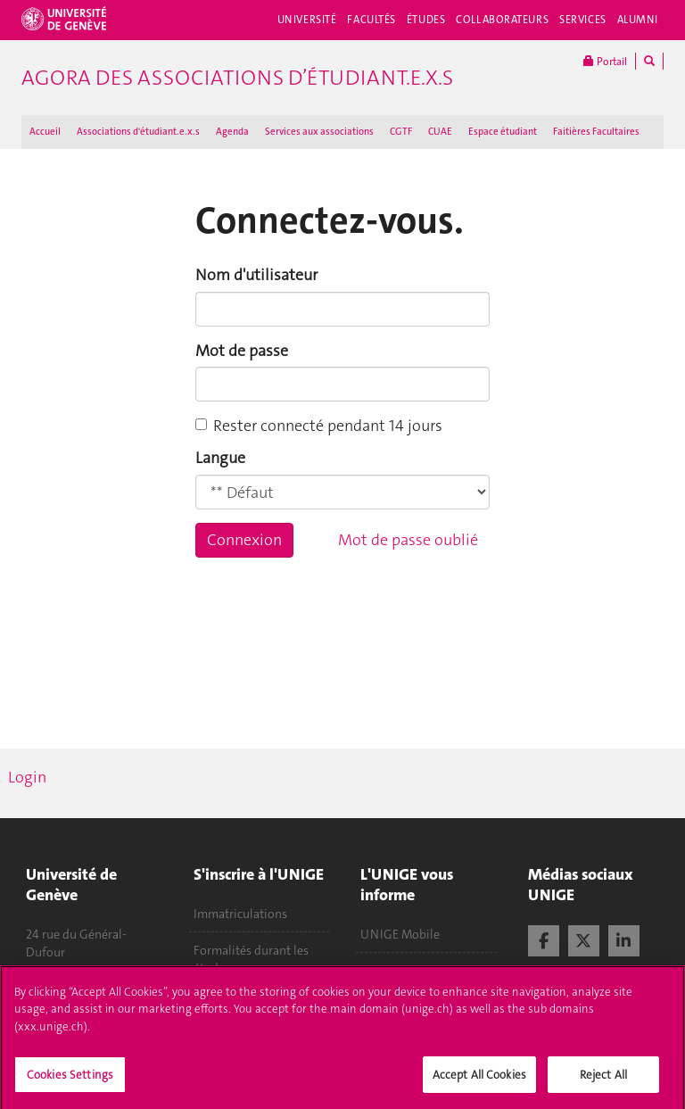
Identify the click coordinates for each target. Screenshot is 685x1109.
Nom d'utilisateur (256, 275)
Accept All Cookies (479, 1080)
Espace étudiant (502, 131)
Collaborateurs (502, 19)
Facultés (371, 19)
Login (27, 777)
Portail (605, 61)
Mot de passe (241, 350)
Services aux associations (319, 131)
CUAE (440, 131)
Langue (220, 457)
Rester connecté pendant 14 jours (318, 425)
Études (426, 19)
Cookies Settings (70, 1080)
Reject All (603, 1080)
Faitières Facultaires (596, 131)
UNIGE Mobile (400, 934)
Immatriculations (240, 914)
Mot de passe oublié (408, 539)
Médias (380, 971)
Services (583, 19)
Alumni (637, 19)
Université (307, 19)
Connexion (244, 539)
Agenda (232, 131)
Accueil (45, 131)
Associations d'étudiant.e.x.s (138, 131)
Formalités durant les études (251, 959)
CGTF (401, 131)
